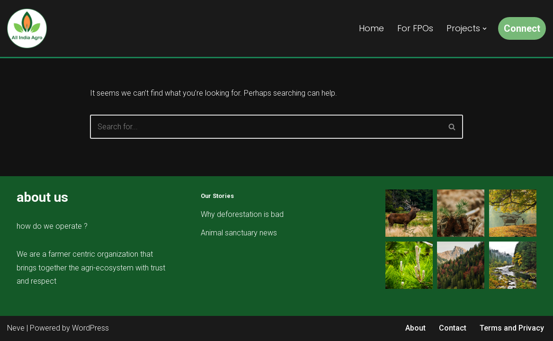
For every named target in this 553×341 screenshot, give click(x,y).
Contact (452, 327)
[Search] (266, 127)
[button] (484, 29)
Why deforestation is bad (242, 214)
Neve (16, 327)
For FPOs (415, 28)
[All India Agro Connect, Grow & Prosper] (27, 28)
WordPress (90, 327)
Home (371, 28)
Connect (522, 28)
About (415, 327)
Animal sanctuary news (239, 232)
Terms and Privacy (512, 327)
